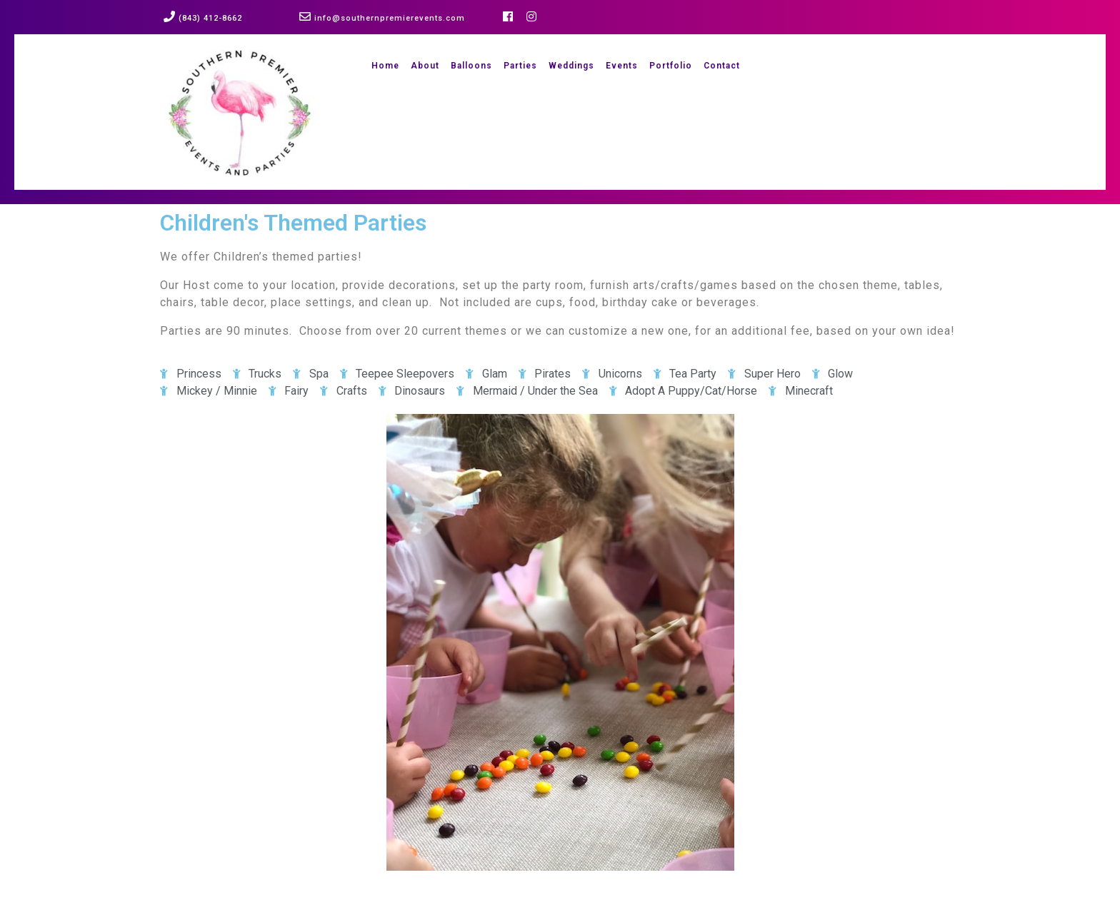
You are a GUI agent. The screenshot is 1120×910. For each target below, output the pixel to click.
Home (385, 66)
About (425, 66)
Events (622, 66)
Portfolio (670, 66)
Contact (722, 66)
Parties (520, 66)
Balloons (471, 66)
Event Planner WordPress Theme (342, 902)
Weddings (571, 66)
